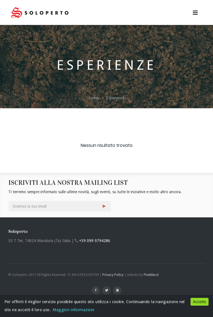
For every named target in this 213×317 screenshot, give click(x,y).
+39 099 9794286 (94, 240)
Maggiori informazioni (73, 310)
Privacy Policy (112, 275)
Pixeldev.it (151, 275)
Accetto (199, 302)
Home (94, 98)
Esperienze (115, 98)
